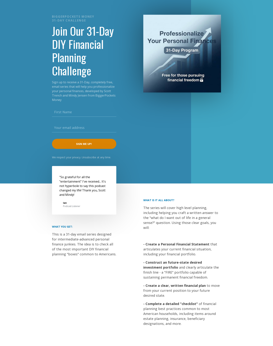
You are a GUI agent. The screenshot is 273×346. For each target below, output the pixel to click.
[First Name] (84, 112)
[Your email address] (84, 127)
